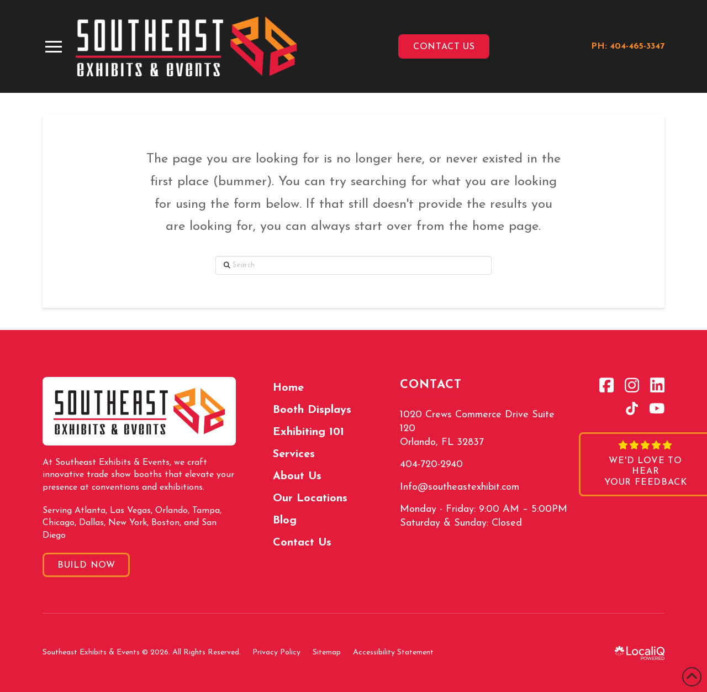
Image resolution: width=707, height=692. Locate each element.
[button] (54, 46)
